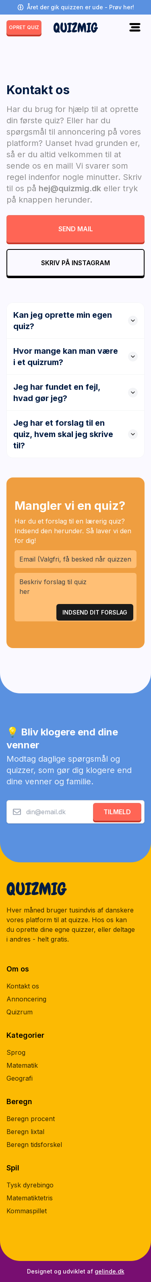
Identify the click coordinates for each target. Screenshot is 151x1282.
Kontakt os (22, 986)
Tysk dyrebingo (30, 1185)
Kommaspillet (26, 1211)
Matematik (22, 1065)
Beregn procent (30, 1119)
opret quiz (24, 27)
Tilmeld (117, 812)
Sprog (15, 1052)
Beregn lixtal (25, 1132)
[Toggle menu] (135, 27)
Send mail (75, 229)
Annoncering (26, 999)
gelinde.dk (109, 1271)
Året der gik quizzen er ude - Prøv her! (75, 7)
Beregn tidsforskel (34, 1144)
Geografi (19, 1078)
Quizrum (19, 1012)
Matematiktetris (29, 1198)
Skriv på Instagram (75, 263)
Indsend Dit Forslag (94, 612)
